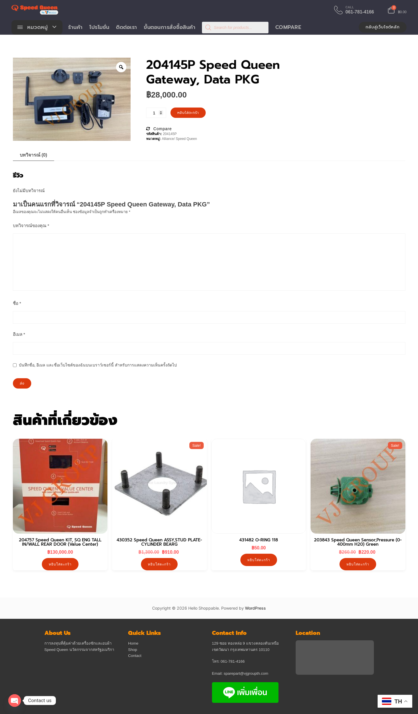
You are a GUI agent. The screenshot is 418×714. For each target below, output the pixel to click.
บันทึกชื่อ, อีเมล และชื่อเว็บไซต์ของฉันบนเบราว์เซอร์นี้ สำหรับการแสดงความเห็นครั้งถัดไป (98, 365)
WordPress (255, 608)
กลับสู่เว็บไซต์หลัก (383, 27)
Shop (132, 650)
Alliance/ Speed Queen (179, 139)
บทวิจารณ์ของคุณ (31, 225)
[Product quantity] (156, 113)
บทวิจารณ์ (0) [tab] (33, 155)
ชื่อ (17, 303)
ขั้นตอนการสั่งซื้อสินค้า (170, 28)
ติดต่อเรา (127, 28)
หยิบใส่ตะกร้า (188, 113)
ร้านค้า (75, 28)
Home (133, 643)
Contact (135, 656)
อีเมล (19, 334)
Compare (288, 28)
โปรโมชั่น (100, 28)
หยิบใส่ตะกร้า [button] (60, 565)
